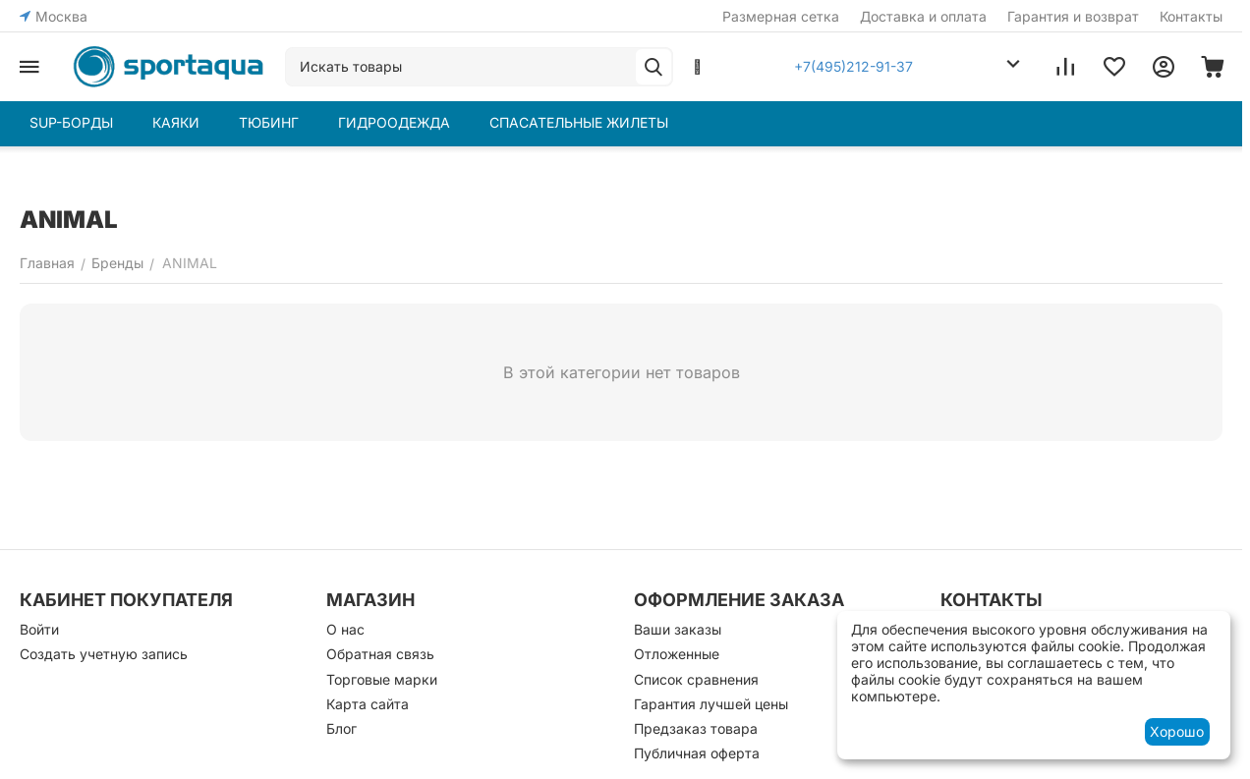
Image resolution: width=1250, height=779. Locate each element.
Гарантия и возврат (1073, 16)
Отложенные (676, 653)
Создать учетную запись (104, 653)
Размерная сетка (780, 16)
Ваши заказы (677, 629)
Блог (341, 728)
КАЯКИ (175, 122)
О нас (345, 629)
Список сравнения (696, 679)
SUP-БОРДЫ (71, 122)
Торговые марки (381, 679)
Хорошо (1177, 731)
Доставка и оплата (923, 16)
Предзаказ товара (696, 728)
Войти (39, 629)
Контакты (1191, 16)
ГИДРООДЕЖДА (394, 122)
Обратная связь (380, 653)
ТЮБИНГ (269, 122)
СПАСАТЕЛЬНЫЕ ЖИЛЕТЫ (578, 122)
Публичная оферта (697, 753)
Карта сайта (367, 704)
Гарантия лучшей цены (711, 704)
